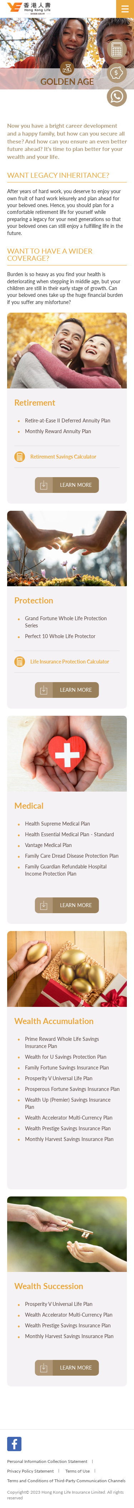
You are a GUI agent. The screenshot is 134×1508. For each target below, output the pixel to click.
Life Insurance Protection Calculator (69, 661)
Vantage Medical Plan (48, 845)
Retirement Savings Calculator (63, 457)
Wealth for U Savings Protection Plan (65, 1057)
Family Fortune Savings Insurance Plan (67, 1067)
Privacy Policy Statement (30, 1470)
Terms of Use (77, 1470)
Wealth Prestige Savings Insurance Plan (68, 1128)
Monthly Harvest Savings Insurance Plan (69, 1139)
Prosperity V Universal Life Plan (59, 1078)
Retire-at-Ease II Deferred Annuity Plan (67, 420)
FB (14, 1444)
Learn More (76, 485)
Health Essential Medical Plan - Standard (69, 834)
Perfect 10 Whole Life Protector (60, 636)
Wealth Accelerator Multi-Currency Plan (69, 1118)
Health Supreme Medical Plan (57, 824)
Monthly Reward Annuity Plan (58, 431)
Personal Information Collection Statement (47, 1461)
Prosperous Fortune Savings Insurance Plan (72, 1089)
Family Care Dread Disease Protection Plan (72, 856)
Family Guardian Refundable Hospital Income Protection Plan (65, 870)
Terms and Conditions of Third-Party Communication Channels (66, 1480)
